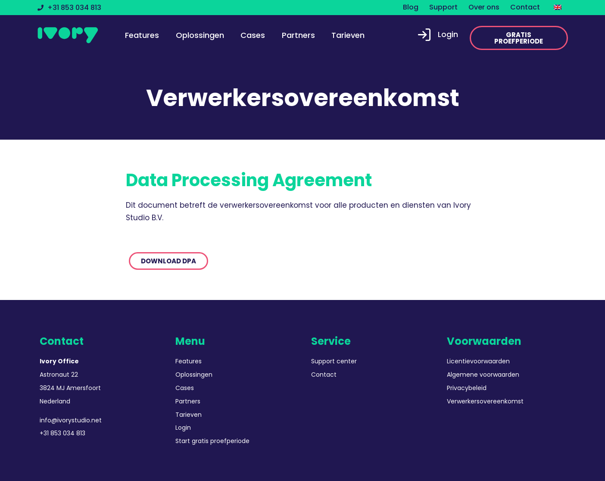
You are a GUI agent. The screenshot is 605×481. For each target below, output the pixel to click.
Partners (298, 35)
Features (142, 35)
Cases (252, 35)
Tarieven (348, 35)
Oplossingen (200, 35)
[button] (519, 38)
